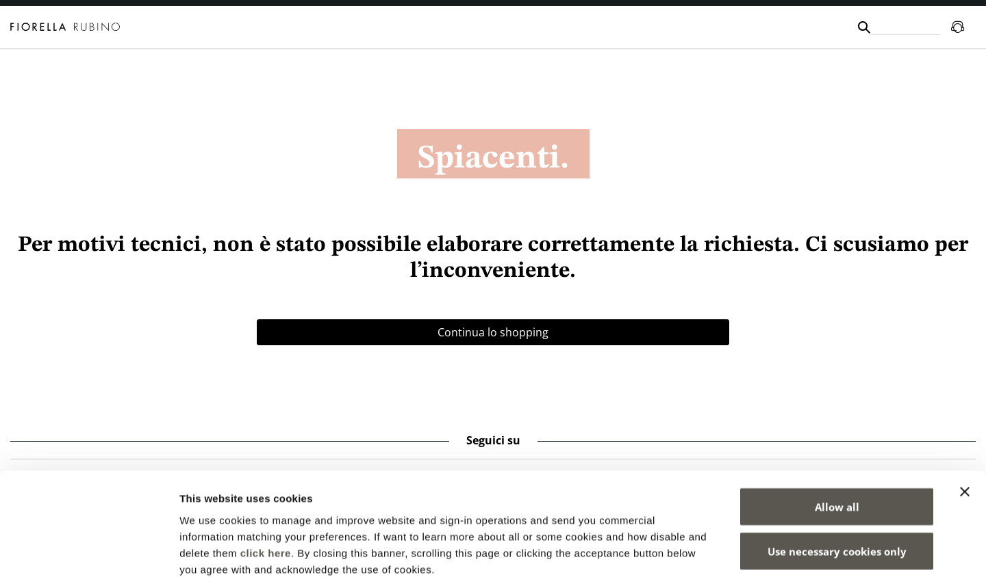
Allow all (837, 432)
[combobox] (906, 27)
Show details (718, 550)
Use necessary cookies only (837, 477)
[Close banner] (965, 417)
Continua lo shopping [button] (493, 332)
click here (265, 478)
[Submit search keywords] (864, 27)
